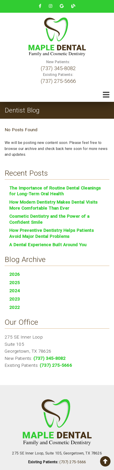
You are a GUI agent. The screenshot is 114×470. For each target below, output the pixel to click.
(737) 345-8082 (58, 68)
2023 (14, 299)
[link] (40, 6)
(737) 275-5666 (58, 81)
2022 (14, 307)
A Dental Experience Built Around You (48, 244)
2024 (14, 290)
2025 (14, 282)
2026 (14, 274)
